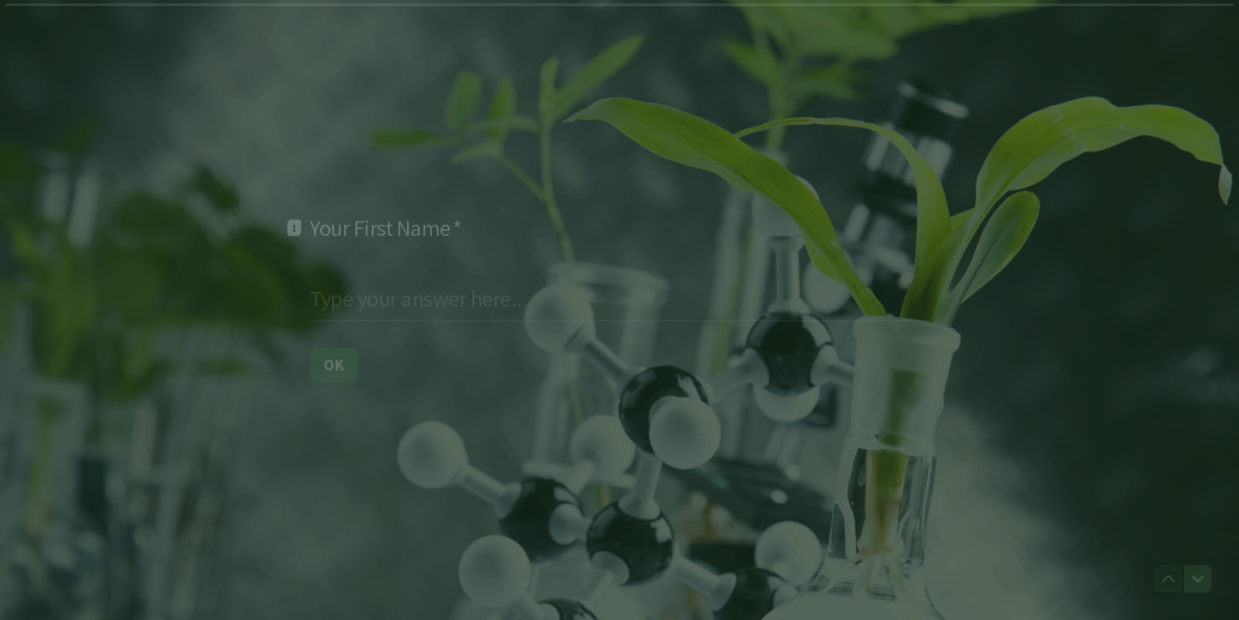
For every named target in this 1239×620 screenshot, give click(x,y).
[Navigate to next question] (1197, 578)
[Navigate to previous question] (1168, 578)
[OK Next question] (334, 364)
